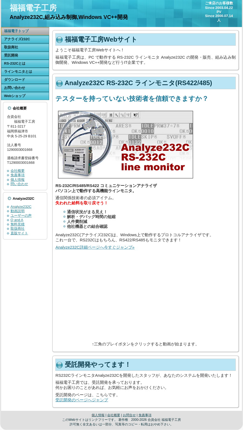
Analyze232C (21, 207)
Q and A (17, 220)
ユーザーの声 (21, 216)
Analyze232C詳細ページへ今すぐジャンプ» (94, 247)
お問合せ (129, 415)
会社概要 (18, 171)
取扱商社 (18, 228)
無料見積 (18, 224)
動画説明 (18, 211)
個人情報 (18, 180)
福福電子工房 (33, 8)
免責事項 (18, 175)
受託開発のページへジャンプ (81, 400)
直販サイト (19, 233)
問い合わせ (19, 184)
